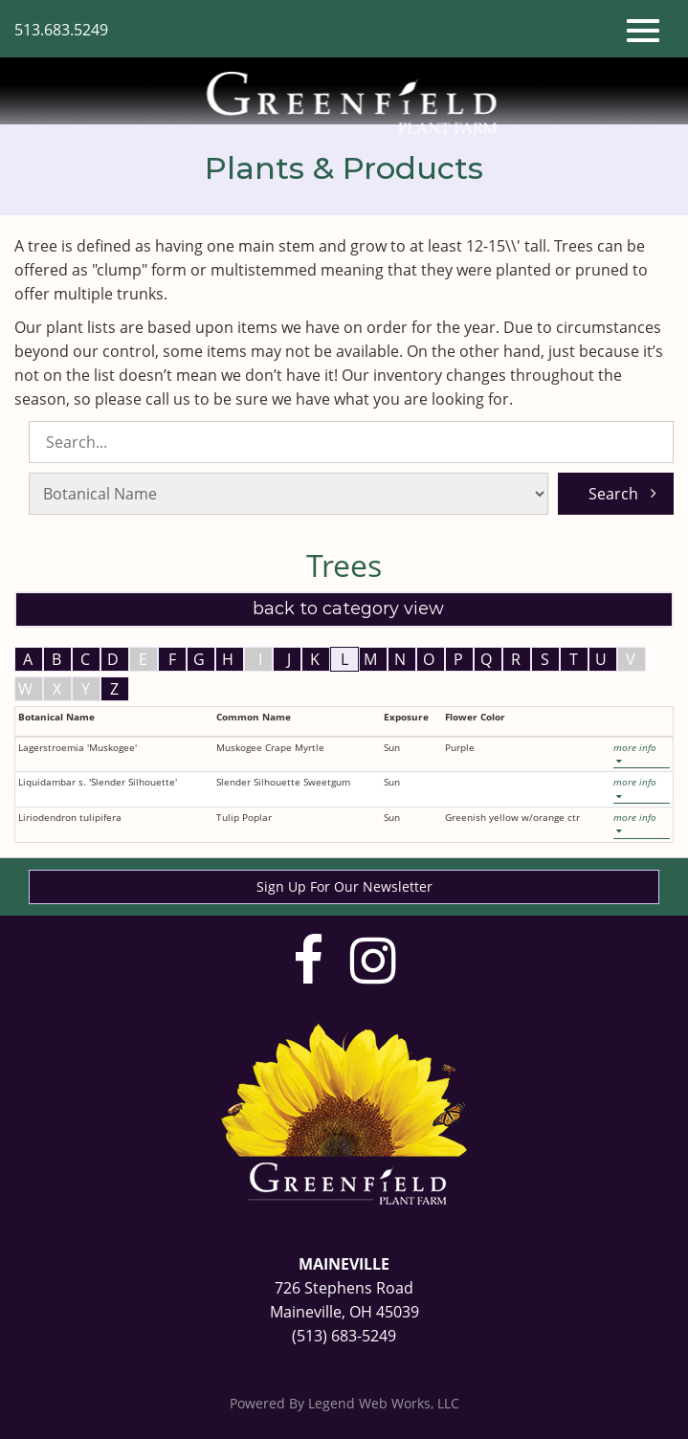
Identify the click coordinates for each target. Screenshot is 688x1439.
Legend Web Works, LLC (383, 1403)
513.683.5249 (61, 29)
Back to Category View (346, 608)
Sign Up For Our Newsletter (344, 886)
